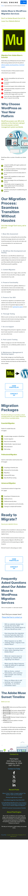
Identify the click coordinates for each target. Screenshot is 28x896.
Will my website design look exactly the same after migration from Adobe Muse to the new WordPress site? (15, 626)
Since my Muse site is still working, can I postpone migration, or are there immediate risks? (13, 683)
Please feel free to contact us (12, 617)
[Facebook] (14, 772)
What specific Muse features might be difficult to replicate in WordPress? (14, 665)
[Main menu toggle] (23, 2)
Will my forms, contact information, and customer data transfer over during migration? (13, 673)
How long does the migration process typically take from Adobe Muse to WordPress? (14, 635)
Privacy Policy (3, 834)
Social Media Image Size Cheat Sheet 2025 (14, 800)
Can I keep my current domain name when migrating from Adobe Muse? (15, 650)
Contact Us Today (14, 769)
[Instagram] (14, 781)
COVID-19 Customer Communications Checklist (14, 808)
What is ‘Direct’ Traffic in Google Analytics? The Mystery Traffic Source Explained (14, 794)
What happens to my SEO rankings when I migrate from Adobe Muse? (14, 642)
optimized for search (18, 307)
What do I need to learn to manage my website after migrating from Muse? (13, 657)
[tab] (14, 627)
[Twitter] (14, 777)
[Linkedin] (14, 785)
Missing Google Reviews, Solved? (14, 797)
